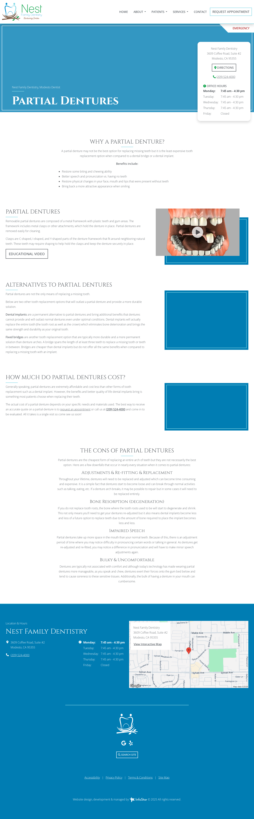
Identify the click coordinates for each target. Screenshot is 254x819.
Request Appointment (230, 12)
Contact (200, 12)
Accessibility (92, 777)
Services (179, 12)
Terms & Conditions (140, 777)
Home (123, 12)
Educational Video (27, 253)
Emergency (241, 28)
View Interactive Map (148, 644)
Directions (224, 68)
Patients (158, 12)
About (139, 12)
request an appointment (75, 409)
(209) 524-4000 (225, 77)
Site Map (164, 777)
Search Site (127, 754)
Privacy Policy (114, 777)
